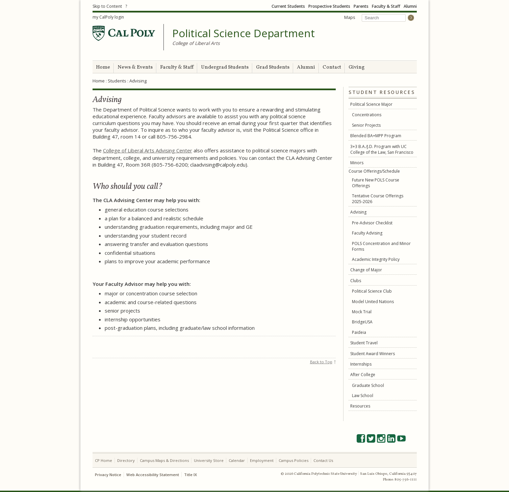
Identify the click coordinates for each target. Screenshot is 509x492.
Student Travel (364, 343)
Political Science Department (243, 33)
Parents (361, 6)
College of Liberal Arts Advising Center (147, 150)
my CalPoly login (108, 17)
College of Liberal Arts (196, 43)
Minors (356, 163)
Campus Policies (293, 460)
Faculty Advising (367, 233)
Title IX (190, 474)
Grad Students (272, 67)
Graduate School (368, 385)
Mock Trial (362, 312)
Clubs (355, 281)
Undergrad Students (225, 67)
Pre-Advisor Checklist (372, 223)
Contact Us (323, 460)
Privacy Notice (108, 474)
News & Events (135, 67)
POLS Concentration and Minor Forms (381, 246)
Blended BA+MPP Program (375, 136)
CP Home (103, 460)
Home (103, 67)
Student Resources (382, 92)
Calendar (237, 460)
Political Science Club (372, 291)
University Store (209, 460)
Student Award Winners (372, 353)
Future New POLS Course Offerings (375, 183)
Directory (126, 460)
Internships (361, 364)
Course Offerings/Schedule (374, 171)
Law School (362, 395)
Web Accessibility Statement (152, 474)
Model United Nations (373, 301)
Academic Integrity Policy (376, 259)
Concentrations (366, 115)
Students (117, 81)
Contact (332, 67)
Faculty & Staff (386, 6)
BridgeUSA (362, 322)
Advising (358, 212)
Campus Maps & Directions (164, 460)
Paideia (359, 332)
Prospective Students (329, 6)
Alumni (410, 6)
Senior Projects (366, 125)
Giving (356, 67)
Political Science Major (371, 104)
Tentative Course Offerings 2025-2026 (377, 198)
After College (362, 374)
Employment (262, 460)
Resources (360, 406)
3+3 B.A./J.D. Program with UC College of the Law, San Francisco (381, 149)
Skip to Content (107, 6)
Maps (349, 17)
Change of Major (366, 270)
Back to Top (321, 361)
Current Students (288, 6)
